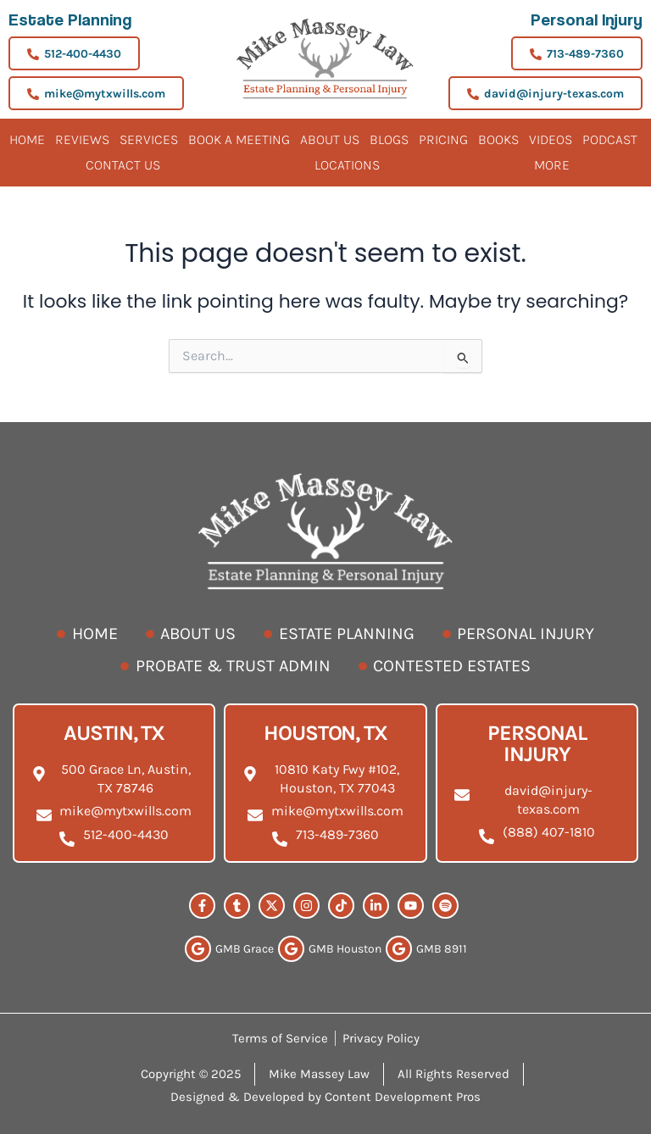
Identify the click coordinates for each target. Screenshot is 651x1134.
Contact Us (123, 165)
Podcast (609, 139)
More (552, 165)
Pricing (443, 139)
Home (27, 139)
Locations (347, 165)
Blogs (389, 139)
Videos (550, 139)
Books (498, 139)
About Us (329, 139)
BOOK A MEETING (239, 139)
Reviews (82, 139)
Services (149, 139)
